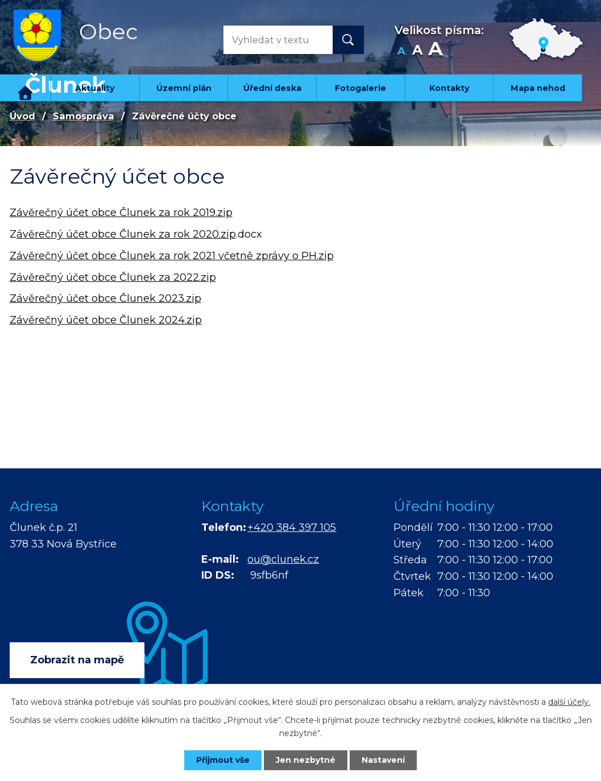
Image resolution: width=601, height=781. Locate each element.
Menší (402, 51)
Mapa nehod (538, 88)
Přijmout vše (223, 760)
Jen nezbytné (305, 760)
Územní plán (184, 88)
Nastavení (383, 760)
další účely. (569, 702)
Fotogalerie (360, 88)
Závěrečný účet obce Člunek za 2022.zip (113, 277)
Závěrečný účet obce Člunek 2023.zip (105, 298)
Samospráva (83, 116)
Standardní (418, 51)
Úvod (25, 87)
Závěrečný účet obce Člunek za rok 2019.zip (121, 212)
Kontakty (449, 88)
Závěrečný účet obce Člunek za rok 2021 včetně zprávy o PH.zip (172, 256)
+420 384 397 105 (291, 527)
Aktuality (95, 88)
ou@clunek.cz (283, 559)
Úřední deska (272, 88)
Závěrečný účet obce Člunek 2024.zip (106, 320)
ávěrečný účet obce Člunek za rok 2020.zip (126, 234)
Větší (435, 51)
